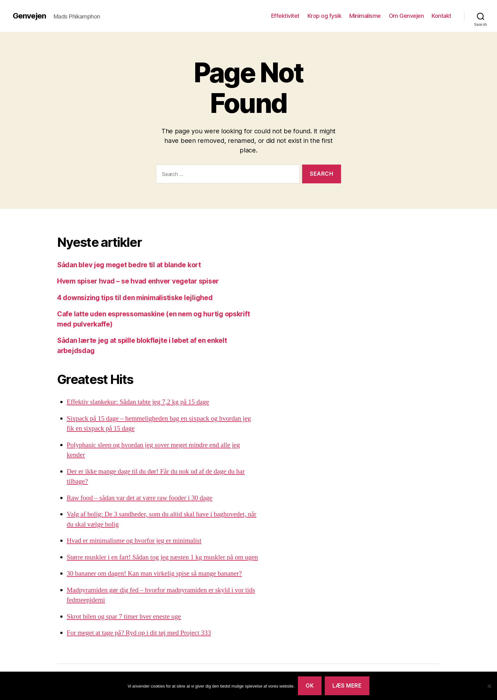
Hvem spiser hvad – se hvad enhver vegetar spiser (138, 281)
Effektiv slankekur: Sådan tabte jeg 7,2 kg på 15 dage (138, 402)
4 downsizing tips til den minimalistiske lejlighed (135, 298)
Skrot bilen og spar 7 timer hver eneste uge (124, 616)
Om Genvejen (406, 15)
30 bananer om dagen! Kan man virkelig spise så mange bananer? (154, 573)
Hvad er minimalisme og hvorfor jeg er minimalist (134, 540)
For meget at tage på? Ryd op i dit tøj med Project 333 (139, 633)
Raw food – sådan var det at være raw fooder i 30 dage (139, 498)
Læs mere (347, 685)
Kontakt (441, 15)
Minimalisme (365, 15)
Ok (310, 685)
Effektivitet (285, 15)
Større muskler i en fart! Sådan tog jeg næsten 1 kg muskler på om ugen (162, 557)
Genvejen (29, 16)
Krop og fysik (325, 15)
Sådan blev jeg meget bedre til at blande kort (129, 265)
